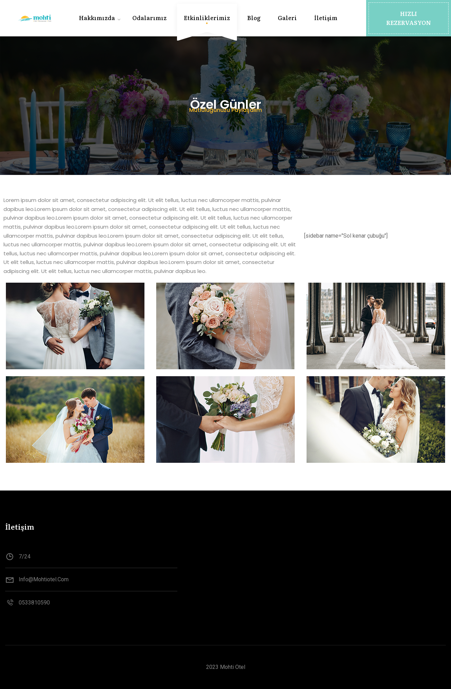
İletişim (325, 18)
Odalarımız (149, 18)
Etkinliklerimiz (207, 18)
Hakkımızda (97, 18)
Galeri (287, 18)
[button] (409, 18)
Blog (253, 18)
